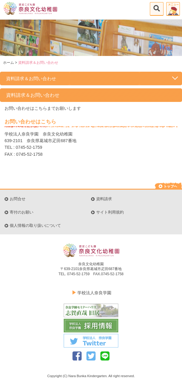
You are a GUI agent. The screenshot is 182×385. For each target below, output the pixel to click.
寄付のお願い (21, 212)
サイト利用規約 (110, 212)
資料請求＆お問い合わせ (92, 78)
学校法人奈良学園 (94, 292)
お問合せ (17, 199)
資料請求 (104, 199)
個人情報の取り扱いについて (35, 225)
